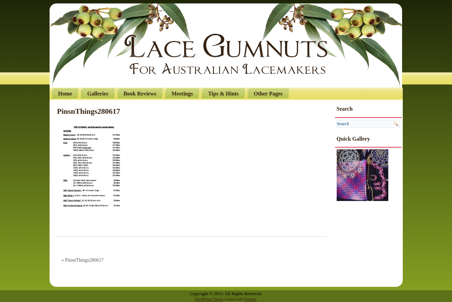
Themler (250, 299)
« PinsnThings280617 (83, 260)
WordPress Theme (209, 299)
